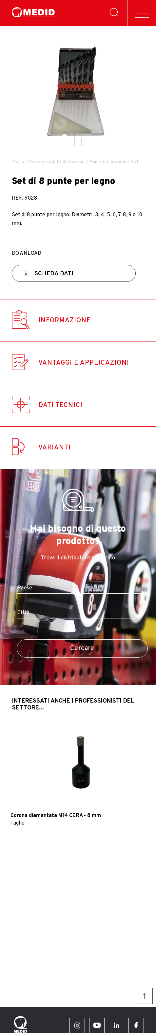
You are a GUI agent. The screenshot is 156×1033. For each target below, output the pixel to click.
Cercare (82, 648)
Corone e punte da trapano (57, 162)
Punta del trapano (108, 162)
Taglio (18, 162)
